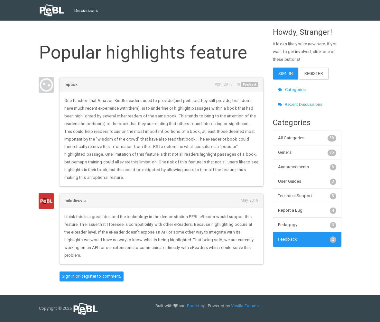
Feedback (250, 84)
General (307, 152)
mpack (71, 84)
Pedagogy (307, 225)
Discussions (86, 10)
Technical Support (307, 196)
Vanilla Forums (245, 305)
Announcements (307, 167)
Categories (292, 89)
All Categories (307, 138)
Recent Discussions (300, 104)
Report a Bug (307, 210)
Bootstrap (196, 305)
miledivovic (75, 200)
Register (88, 276)
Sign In (68, 276)
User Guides (307, 181)
